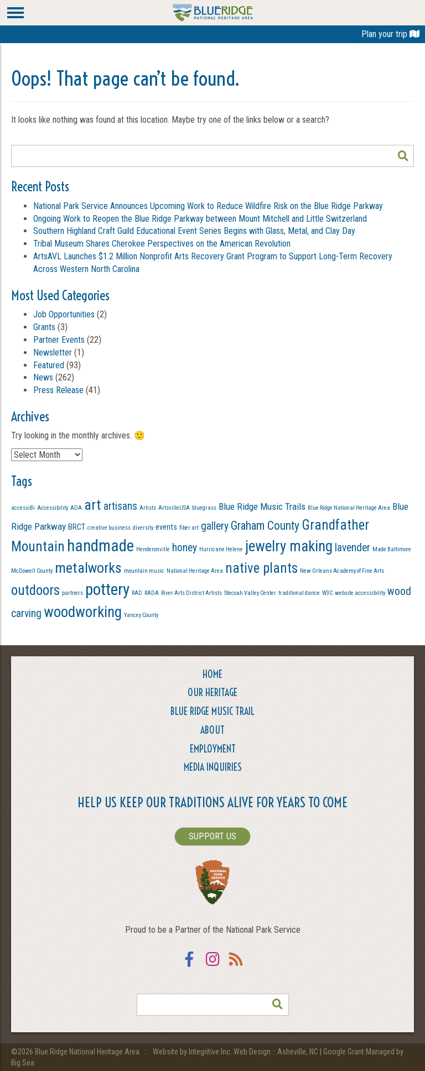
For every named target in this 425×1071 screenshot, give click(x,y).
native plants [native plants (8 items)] (261, 568)
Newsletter (52, 352)
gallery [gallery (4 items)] (215, 526)
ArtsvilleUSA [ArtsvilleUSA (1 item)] (174, 507)
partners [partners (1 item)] (72, 593)
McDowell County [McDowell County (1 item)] (32, 570)
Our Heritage (212, 692)
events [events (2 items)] (166, 527)
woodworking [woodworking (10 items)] (83, 612)
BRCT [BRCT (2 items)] (76, 527)
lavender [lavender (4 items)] (352, 547)
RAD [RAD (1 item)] (137, 593)
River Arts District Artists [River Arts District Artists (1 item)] (191, 593)
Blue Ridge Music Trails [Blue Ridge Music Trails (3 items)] (262, 506)
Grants (44, 327)
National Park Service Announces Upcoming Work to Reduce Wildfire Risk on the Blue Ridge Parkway (208, 206)
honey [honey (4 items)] (184, 547)
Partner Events (59, 340)
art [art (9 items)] (92, 505)
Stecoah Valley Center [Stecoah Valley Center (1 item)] (250, 593)
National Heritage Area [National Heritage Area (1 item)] (195, 570)
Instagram (212, 966)
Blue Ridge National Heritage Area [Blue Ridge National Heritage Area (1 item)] (349, 507)
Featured (48, 365)
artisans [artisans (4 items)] (120, 506)
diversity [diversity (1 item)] (143, 527)
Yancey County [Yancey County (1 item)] (141, 615)
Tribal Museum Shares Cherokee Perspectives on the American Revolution (162, 243)
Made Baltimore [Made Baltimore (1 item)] (391, 549)
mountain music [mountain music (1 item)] (144, 570)
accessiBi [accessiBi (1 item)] (23, 507)
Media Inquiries (213, 767)
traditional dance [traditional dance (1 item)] (299, 593)
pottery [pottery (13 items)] (107, 589)
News (43, 377)
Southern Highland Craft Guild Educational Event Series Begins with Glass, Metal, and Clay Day (194, 231)
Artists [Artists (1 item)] (147, 507)
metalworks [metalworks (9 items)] (88, 568)
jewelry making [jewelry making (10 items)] (289, 546)
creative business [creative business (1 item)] (109, 527)
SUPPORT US (212, 836)
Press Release (58, 390)
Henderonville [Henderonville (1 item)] (153, 549)
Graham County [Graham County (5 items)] (265, 525)
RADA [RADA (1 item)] (151, 593)
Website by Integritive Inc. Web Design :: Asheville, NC (236, 1051)
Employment (213, 749)
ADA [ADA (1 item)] (76, 507)
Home (212, 674)
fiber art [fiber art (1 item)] (189, 527)
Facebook (189, 966)
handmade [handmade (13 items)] (100, 545)
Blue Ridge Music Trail (212, 711)
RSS (235, 966)
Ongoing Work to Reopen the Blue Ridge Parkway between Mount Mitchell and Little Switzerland (201, 218)
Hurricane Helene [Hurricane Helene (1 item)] (221, 549)
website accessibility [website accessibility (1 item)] (360, 593)
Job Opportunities (64, 314)
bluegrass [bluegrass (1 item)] (204, 507)
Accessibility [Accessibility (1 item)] (52, 507)
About (212, 730)
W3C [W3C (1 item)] (327, 593)
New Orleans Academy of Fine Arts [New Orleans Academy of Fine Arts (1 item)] (342, 570)
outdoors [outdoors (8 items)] (35, 590)
